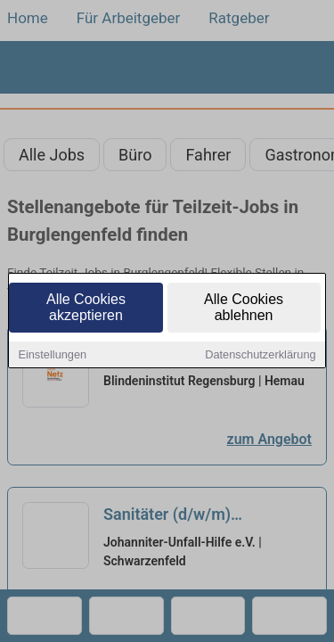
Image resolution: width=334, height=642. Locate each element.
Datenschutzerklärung (260, 355)
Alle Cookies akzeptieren (86, 308)
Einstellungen (52, 355)
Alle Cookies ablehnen (243, 308)
